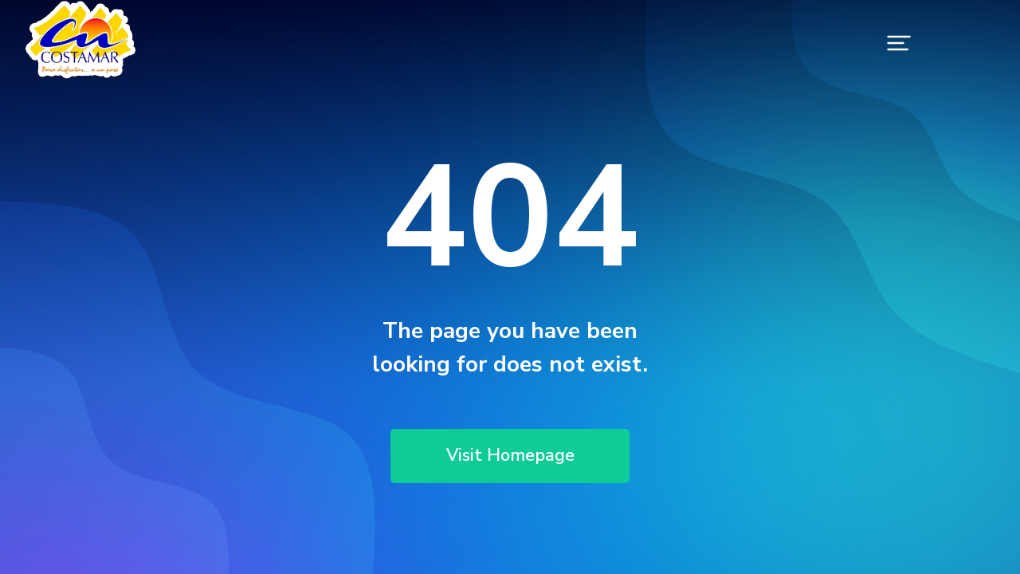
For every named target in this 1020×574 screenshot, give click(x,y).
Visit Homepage (510, 456)
